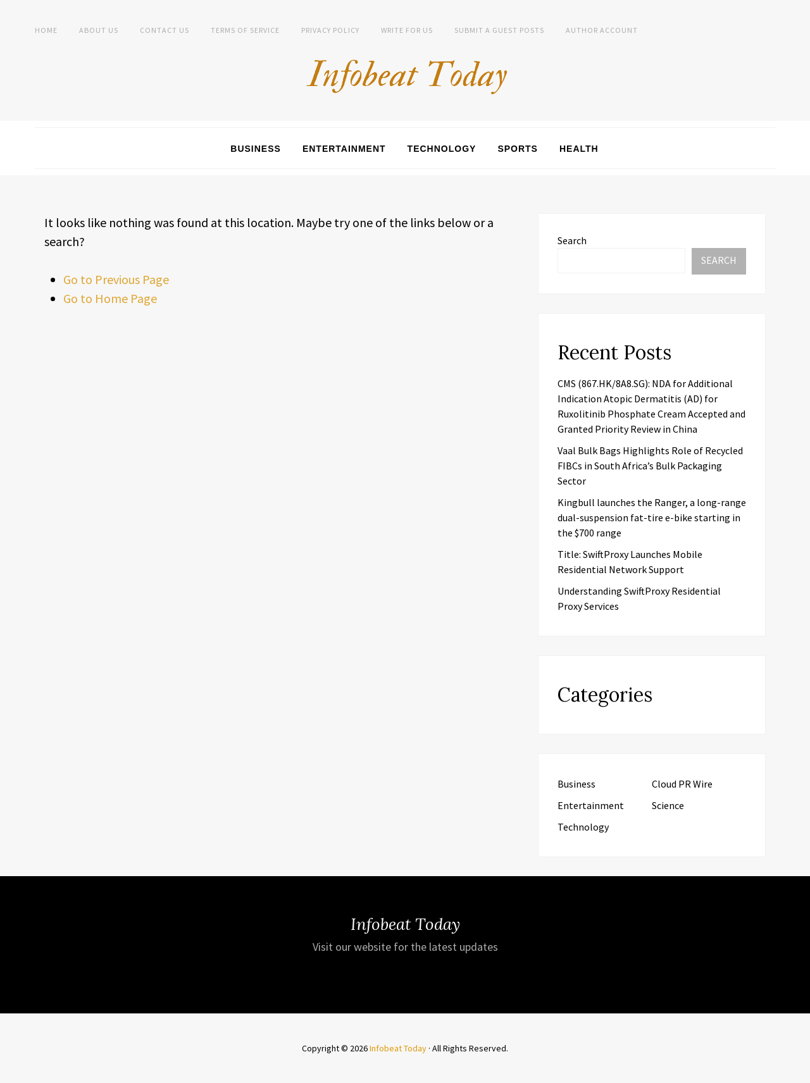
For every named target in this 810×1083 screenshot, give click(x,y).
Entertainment (344, 149)
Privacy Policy (330, 30)
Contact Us (164, 30)
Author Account (602, 30)
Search (572, 240)
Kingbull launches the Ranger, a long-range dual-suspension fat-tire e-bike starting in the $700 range (652, 517)
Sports (517, 149)
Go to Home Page (110, 298)
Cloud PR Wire (682, 783)
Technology (442, 149)
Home (46, 30)
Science (668, 805)
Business (255, 149)
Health (579, 149)
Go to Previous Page (116, 279)
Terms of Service (245, 30)
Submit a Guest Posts (499, 30)
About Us (98, 30)
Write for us (407, 30)
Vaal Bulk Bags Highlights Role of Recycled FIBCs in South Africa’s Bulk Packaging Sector (650, 465)
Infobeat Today (398, 1048)
